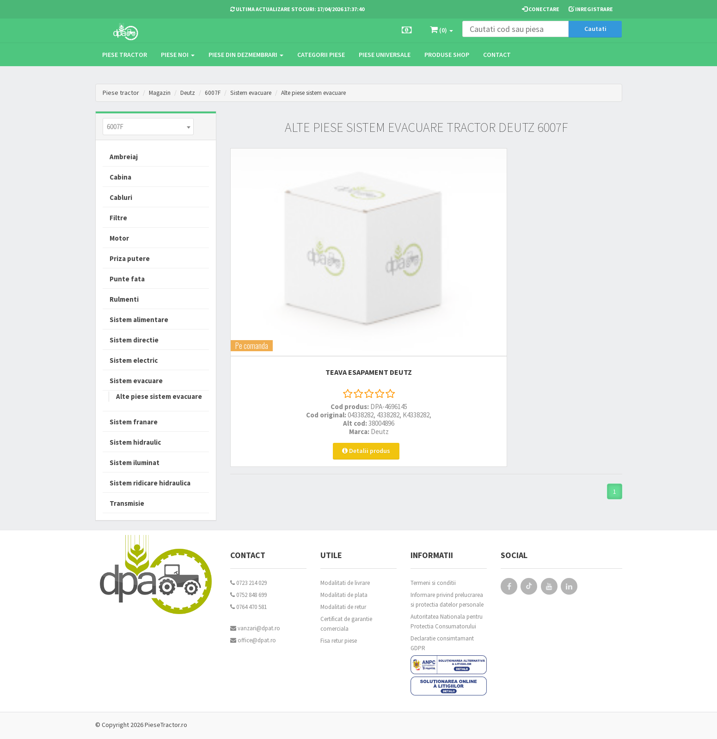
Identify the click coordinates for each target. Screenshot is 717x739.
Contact (497, 54)
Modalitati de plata (344, 595)
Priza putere (130, 258)
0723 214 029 (248, 583)
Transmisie (127, 503)
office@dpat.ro (253, 640)
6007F (215, 92)
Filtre (118, 217)
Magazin (160, 92)
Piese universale (385, 54)
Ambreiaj (124, 156)
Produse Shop (446, 54)
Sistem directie (134, 339)
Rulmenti (124, 299)
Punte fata (127, 278)
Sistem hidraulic (135, 442)
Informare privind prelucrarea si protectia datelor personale (447, 600)
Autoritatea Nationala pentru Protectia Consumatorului (447, 621)
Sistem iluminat (134, 462)
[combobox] (148, 126)
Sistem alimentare (139, 319)
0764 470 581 (248, 607)
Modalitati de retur (343, 607)
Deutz (189, 92)
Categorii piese (321, 54)
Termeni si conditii (433, 583)
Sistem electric (134, 360)
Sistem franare (134, 421)
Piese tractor (124, 54)
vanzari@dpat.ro (255, 628)
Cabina (120, 177)
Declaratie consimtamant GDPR (442, 643)
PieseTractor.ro (166, 724)
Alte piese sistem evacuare (327, 92)
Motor (119, 238)
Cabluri (121, 197)
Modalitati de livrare (345, 583)
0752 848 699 (248, 595)
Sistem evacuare (256, 92)
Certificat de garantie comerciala (346, 624)
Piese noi (178, 54)
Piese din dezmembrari (245, 54)
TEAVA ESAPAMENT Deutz (291, 255)
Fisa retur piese (338, 641)
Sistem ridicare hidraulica (150, 482)
